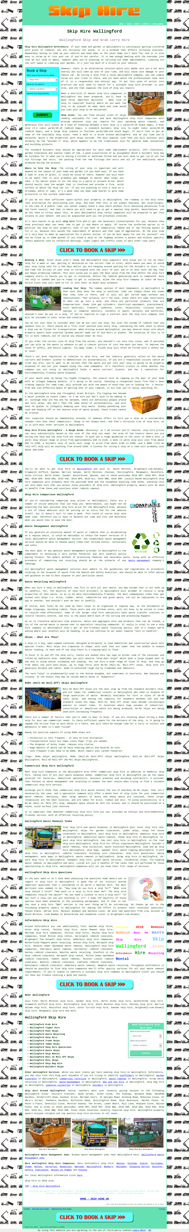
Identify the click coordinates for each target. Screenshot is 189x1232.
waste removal (117, 1079)
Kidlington (41, 1170)
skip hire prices (153, 430)
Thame (28, 1167)
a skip (122, 446)
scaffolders (127, 1075)
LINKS (128, 24)
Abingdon (121, 1167)
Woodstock (66, 1167)
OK (149, 1230)
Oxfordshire (92, 1163)
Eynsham (132, 1163)
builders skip (110, 128)
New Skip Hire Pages (40, 1209)
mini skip (109, 125)
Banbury (108, 1167)
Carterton (51, 1167)
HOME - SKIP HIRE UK (94, 1198)
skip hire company (127, 279)
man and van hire (113, 1082)
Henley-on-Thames (61, 1170)
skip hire (136, 118)
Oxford (29, 1170)
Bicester (157, 1167)
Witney (38, 1167)
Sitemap (27, 1209)
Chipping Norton (139, 1167)
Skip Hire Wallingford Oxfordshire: (47, 47)
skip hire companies (48, 933)
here (79, 1175)
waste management (139, 560)
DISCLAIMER (158, 24)
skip (45, 228)
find (34, 1001)
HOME (121, 24)
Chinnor (83, 1170)
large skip (60, 131)
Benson (120, 1163)
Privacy (162, 1209)
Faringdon (157, 1163)
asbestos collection (58, 1085)
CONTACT (146, 24)
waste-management (69, 1082)
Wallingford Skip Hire (45, 1017)
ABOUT (137, 24)
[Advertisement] (144, 182)
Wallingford (84, 469)
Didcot (144, 1163)
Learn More (139, 1230)
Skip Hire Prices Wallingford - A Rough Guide (54, 430)
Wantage (79, 1167)
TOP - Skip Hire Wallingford (42, 1186)
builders (98, 1085)
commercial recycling (73, 1079)
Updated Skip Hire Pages (61, 1209)
